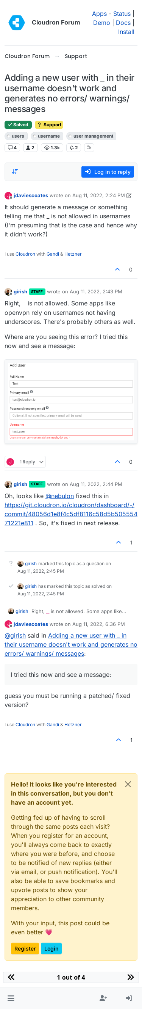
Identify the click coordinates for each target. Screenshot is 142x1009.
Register (25, 948)
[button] (11, 998)
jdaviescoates (31, 195)
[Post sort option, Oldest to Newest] (15, 171)
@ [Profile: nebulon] (59, 496)
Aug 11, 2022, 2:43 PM (96, 291)
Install (126, 31)
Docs (123, 22)
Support (49, 124)
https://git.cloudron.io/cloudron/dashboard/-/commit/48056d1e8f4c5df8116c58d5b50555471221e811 (71, 514)
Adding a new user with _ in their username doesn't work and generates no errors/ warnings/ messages (71, 644)
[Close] (128, 784)
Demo (101, 22)
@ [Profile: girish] (15, 635)
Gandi (53, 254)
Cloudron (25, 254)
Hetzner (73, 254)
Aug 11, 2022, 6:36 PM (98, 624)
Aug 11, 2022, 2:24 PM (98, 195)
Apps (99, 13)
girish (20, 291)
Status (122, 13)
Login (51, 948)
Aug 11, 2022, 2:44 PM (96, 484)
